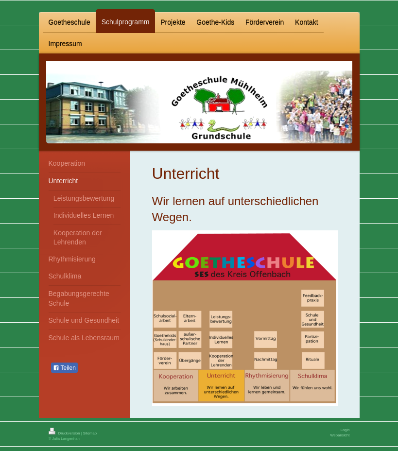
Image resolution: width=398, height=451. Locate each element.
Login (345, 430)
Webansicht (339, 435)
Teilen (64, 367)
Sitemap (90, 433)
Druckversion (65, 433)
